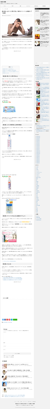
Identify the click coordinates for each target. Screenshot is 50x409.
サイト (4, 349)
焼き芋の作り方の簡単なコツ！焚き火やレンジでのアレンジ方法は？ (44, 35)
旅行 (37, 189)
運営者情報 (34, 401)
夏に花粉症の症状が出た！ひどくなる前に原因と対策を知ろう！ (44, 120)
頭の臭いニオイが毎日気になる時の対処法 (9, 70)
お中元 (37, 166)
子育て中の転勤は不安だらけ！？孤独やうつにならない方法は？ (44, 14)
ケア (7, 322)
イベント (37, 170)
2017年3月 (38, 146)
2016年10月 (38, 153)
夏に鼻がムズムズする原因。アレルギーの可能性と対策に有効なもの (19, 382)
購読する (37, 8)
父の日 (37, 198)
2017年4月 (38, 145)
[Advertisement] (17, 58)
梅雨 (37, 193)
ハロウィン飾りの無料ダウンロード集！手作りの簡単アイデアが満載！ (44, 108)
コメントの (38, 218)
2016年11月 (38, 152)
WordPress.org (38, 219)
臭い (9, 322)
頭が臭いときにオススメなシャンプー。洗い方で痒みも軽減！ (12, 278)
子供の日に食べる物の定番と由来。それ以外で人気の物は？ (44, 84)
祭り (37, 202)
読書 (37, 210)
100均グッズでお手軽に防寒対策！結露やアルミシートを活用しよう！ (44, 21)
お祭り (37, 169)
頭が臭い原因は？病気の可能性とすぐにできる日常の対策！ (12, 277)
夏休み (37, 181)
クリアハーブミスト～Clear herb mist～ (9, 261)
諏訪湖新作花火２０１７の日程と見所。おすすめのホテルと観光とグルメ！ (44, 92)
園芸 (37, 178)
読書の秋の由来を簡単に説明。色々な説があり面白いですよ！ (44, 42)
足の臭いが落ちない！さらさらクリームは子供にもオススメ (17, 364)
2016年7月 (38, 157)
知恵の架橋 (3, 2)
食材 (37, 211)
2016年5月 (38, 160)
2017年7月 (38, 141)
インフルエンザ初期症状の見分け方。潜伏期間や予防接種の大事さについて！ (44, 28)
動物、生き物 (38, 177)
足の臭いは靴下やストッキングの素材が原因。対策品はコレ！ (44, 112)
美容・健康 (5, 322)
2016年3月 (38, 162)
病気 (37, 201)
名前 (4, 342)
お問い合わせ (29, 401)
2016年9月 (38, 154)
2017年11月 (38, 136)
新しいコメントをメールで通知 (9, 355)
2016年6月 (38, 158)
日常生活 (37, 190)
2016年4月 (38, 161)
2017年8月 (38, 140)
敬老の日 (37, 186)
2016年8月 (38, 156)
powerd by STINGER (32, 407)
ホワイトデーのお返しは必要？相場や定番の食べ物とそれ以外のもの (44, 100)
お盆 (37, 168)
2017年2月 (38, 148)
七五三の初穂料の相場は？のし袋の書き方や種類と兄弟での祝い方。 (44, 104)
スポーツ (37, 174)
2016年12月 (38, 150)
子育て (37, 182)
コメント (4, 332)
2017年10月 (38, 137)
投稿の (38, 217)
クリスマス (38, 173)
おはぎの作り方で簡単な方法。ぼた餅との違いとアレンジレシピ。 (44, 116)
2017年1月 (38, 149)
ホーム (15, 401)
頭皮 (11, 322)
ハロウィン (38, 176)
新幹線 (37, 188)
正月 (37, 194)
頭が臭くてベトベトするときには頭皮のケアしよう (10, 71)
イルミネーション (39, 172)
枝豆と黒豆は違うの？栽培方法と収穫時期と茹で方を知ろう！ (44, 96)
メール (4, 346)
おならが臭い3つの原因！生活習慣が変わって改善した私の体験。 (18, 370)
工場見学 (37, 185)
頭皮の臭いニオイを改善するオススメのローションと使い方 (12, 279)
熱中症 (37, 197)
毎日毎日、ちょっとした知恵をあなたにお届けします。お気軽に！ (25, 405)
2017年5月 (38, 144)
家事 (37, 184)
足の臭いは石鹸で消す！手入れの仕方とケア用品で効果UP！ (18, 376)
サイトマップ (25, 401)
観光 (37, 209)
